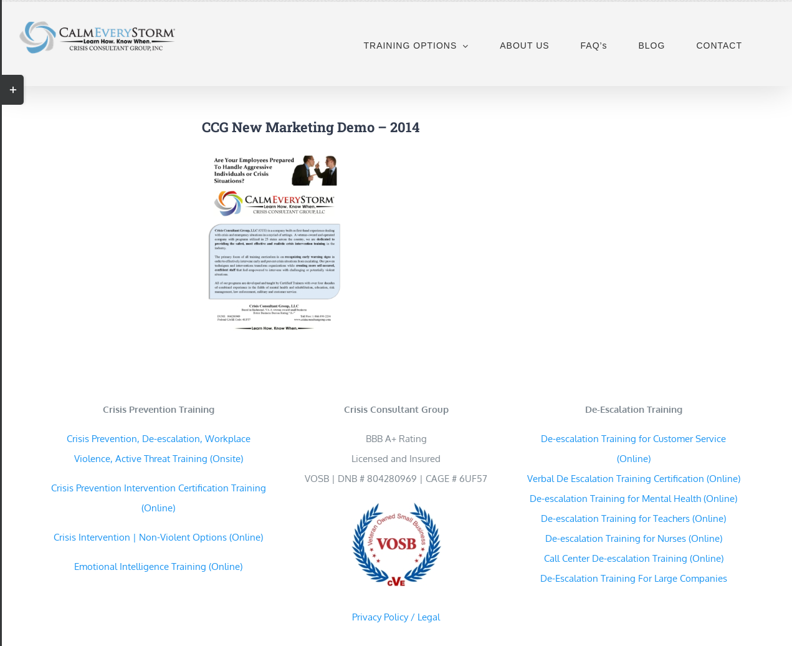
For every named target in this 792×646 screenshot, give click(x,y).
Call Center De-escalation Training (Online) (633, 558)
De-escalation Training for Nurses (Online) (633, 538)
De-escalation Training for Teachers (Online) (633, 518)
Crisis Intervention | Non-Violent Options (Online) (158, 537)
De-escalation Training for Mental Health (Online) (633, 498)
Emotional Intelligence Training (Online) (158, 566)
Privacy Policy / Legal (396, 617)
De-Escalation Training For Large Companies (633, 578)
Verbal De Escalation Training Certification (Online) (633, 478)
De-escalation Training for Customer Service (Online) (633, 449)
